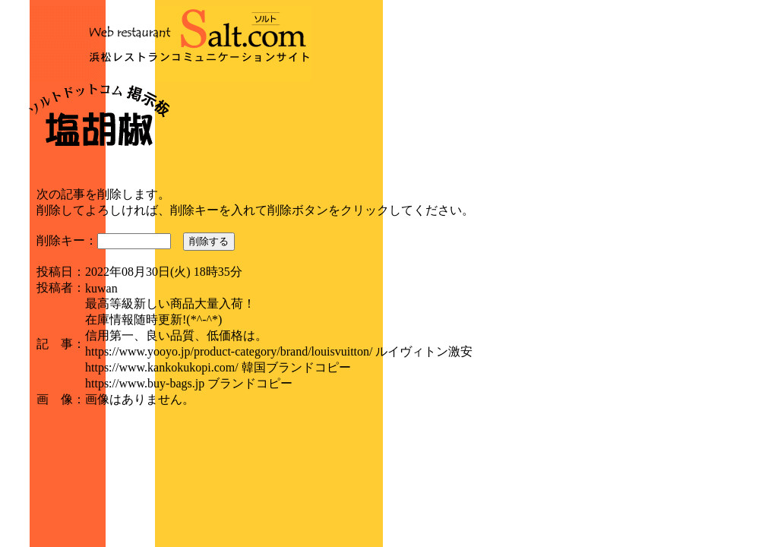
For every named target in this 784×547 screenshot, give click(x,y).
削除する (209, 241)
